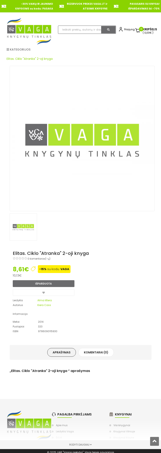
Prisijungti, (130, 29)
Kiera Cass (44, 305)
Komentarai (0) (96, 352)
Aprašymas (62, 352)
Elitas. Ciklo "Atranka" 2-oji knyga (30, 59)
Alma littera (44, 300)
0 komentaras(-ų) (39, 258)
